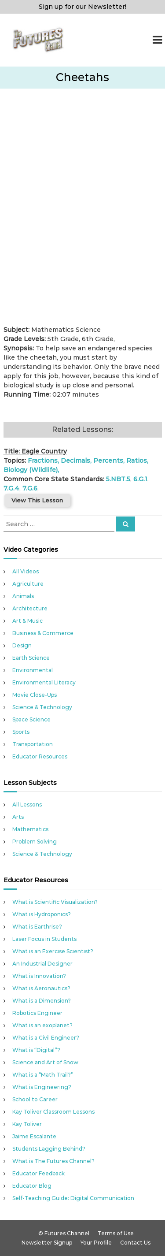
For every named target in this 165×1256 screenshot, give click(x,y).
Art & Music (27, 620)
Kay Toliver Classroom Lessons (53, 1111)
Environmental (32, 670)
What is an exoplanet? (42, 1025)
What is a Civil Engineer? (45, 1037)
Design (22, 645)
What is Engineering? (41, 1087)
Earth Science (31, 657)
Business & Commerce (42, 633)
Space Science (31, 719)
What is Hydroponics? (41, 914)
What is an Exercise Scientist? (52, 951)
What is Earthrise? (37, 926)
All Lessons (27, 804)
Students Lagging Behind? (48, 1148)
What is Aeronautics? (41, 988)
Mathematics (30, 829)
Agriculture (28, 583)
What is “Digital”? (36, 1050)
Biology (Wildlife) (31, 470)
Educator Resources (39, 756)
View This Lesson (37, 500)
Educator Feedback (38, 1173)
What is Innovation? (39, 976)
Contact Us (135, 1242)
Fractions (43, 460)
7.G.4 (11, 488)
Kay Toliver (27, 1124)
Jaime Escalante (34, 1136)
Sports (20, 731)
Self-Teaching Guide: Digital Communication (73, 1198)
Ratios (136, 460)
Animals (23, 596)
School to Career (35, 1099)
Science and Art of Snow (45, 1062)
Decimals (75, 460)
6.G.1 (140, 479)
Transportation (32, 744)
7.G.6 (29, 488)
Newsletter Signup (47, 1242)
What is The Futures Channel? (53, 1161)
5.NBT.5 (118, 479)
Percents (108, 460)
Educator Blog (31, 1185)
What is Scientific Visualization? (55, 902)
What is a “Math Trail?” (42, 1074)
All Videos (25, 571)
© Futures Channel (63, 1233)
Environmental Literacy (44, 682)
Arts (18, 817)
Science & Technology (42, 707)
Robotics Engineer (37, 1013)
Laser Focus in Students (44, 939)
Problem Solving (34, 841)
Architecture (30, 608)
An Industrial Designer (42, 963)
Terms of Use (116, 1233)
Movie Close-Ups (34, 694)
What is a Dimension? (41, 1000)
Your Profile (96, 1242)
